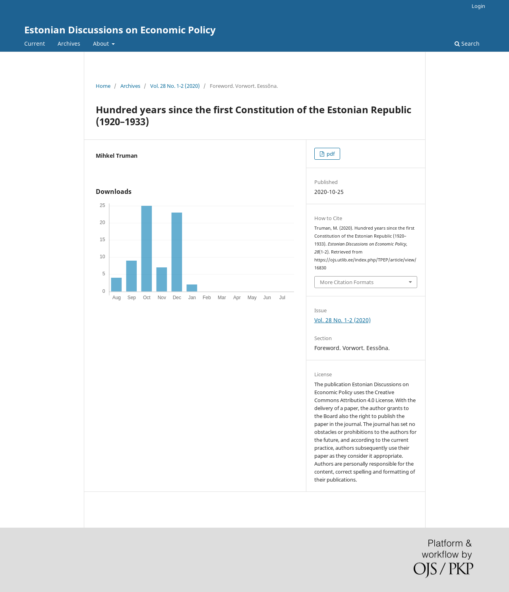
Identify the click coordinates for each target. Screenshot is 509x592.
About (101, 43)
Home (103, 85)
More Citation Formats (347, 282)
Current (34, 43)
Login (478, 6)
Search (467, 43)
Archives (69, 43)
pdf (330, 153)
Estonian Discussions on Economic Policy (120, 29)
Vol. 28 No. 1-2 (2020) (175, 85)
